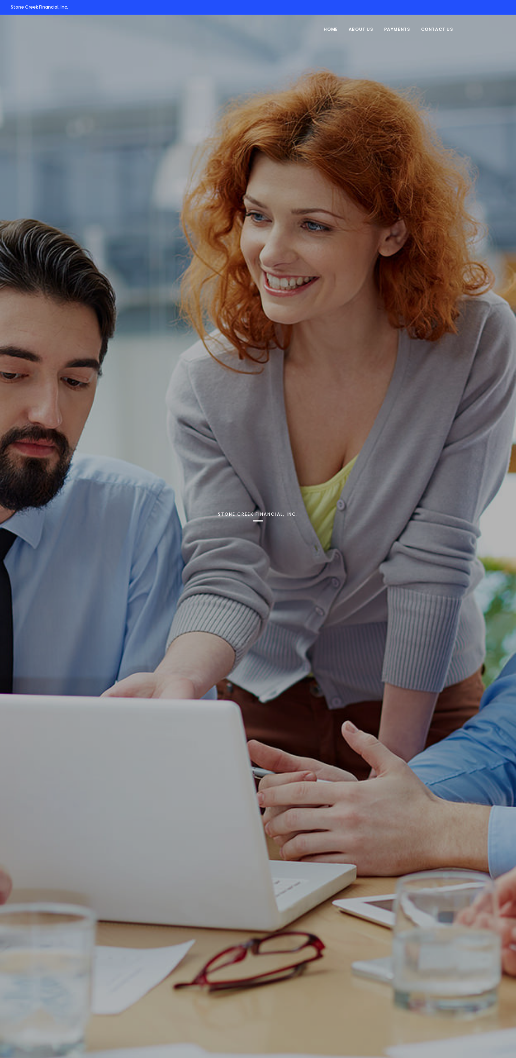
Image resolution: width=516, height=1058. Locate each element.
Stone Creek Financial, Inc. (39, 7)
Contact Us (437, 29)
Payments (397, 29)
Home (331, 29)
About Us (361, 29)
